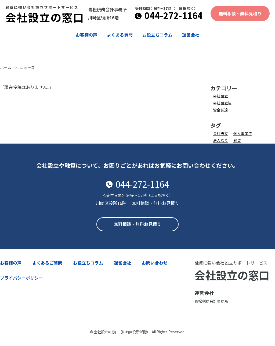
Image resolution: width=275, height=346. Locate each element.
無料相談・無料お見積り (137, 224)
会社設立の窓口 (44, 15)
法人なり (220, 140)
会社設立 (220, 96)
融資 (237, 140)
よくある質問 (120, 34)
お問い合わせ (155, 262)
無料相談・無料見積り (240, 13)
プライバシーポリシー (21, 277)
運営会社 (190, 34)
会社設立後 (222, 103)
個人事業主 (242, 133)
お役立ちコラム (157, 34)
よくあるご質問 (47, 262)
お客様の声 (86, 34)
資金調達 (220, 110)
